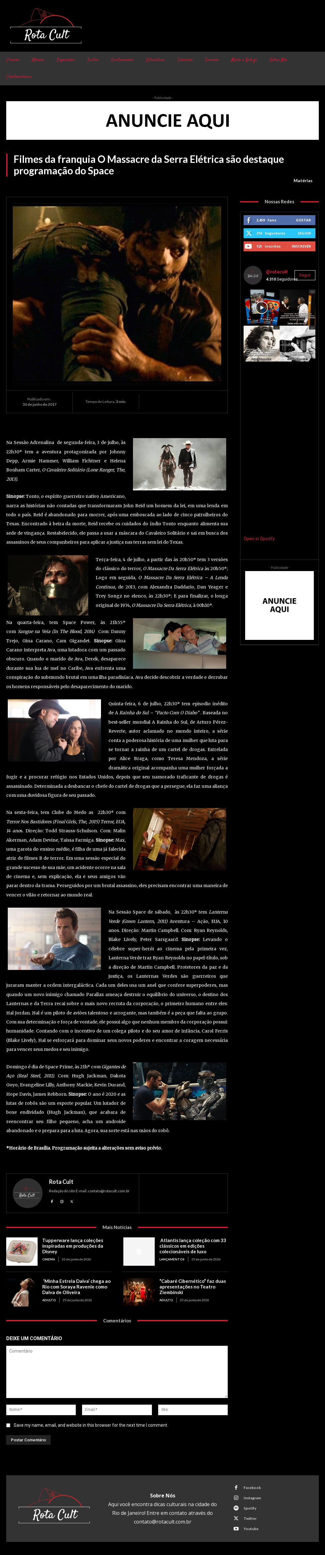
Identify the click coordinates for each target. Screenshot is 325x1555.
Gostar (303, 220)
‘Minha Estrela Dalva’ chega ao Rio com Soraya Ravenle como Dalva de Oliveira (75, 1286)
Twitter (250, 1518)
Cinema (48, 1259)
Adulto (49, 1300)
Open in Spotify (259, 538)
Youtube (251, 1528)
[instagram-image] (261, 307)
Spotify (250, 1508)
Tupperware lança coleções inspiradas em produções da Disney (72, 1245)
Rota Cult (61, 1181)
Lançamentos (172, 1259)
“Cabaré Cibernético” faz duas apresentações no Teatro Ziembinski (192, 1286)
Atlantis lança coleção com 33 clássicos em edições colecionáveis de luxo (192, 1245)
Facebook (252, 1487)
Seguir (304, 233)
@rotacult (277, 272)
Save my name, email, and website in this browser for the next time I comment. (91, 1425)
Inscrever (301, 246)
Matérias (303, 180)
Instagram (252, 1498)
